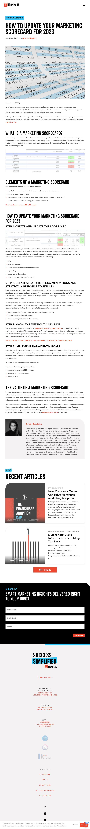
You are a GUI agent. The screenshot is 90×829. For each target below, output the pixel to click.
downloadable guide (50, 412)
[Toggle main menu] (84, 5)
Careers (45, 780)
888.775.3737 (46, 677)
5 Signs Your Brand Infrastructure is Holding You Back (64, 538)
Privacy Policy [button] (61, 826)
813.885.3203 (45, 722)
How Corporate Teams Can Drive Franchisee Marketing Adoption (62, 495)
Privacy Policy (45, 785)
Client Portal (45, 774)
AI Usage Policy (45, 796)
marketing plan (11, 122)
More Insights (45, 569)
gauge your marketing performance (48, 328)
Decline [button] (75, 825)
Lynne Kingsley (29, 38)
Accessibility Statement (45, 790)
